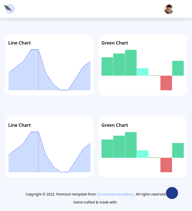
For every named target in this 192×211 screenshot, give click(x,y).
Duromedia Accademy (115, 194)
